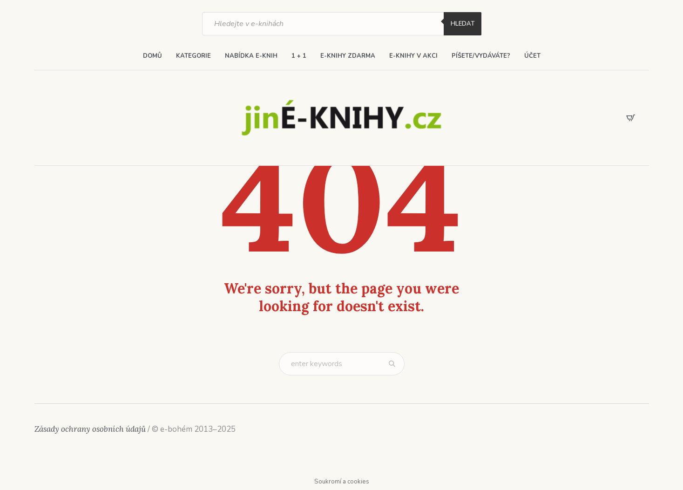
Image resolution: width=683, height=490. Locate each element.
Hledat (462, 24)
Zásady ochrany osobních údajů (90, 429)
